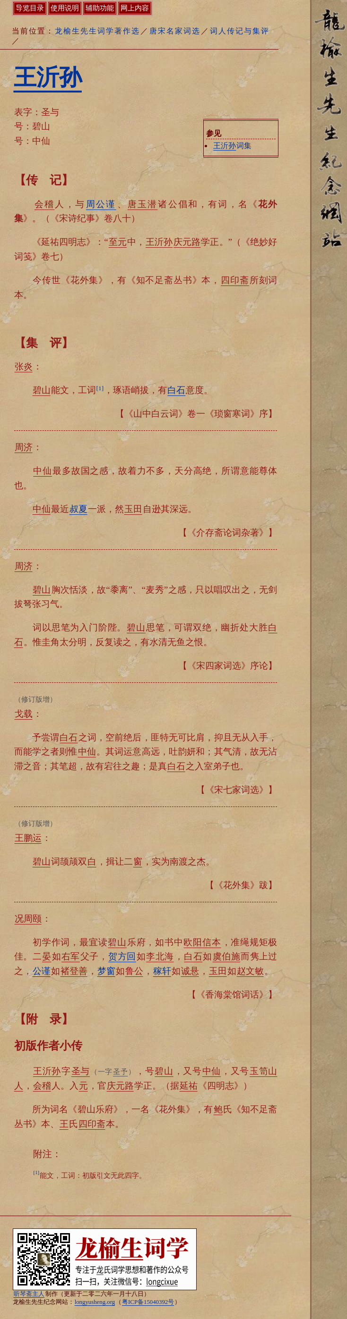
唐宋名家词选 (174, 31)
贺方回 (122, 956)
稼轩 (162, 971)
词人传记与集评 (239, 31)
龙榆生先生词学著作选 (97, 31)
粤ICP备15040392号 (148, 1302)
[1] (100, 388)
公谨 (42, 971)
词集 (232, 145)
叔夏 (78, 509)
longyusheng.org (95, 1302)
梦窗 (106, 971)
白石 (176, 390)
